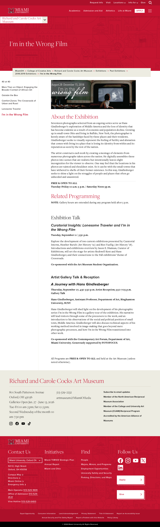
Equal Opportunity (27, 513)
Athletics (110, 11)
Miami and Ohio (52, 468)
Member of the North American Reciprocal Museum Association (124, 399)
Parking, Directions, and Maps (96, 477)
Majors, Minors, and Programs (96, 464)
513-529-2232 (64, 392)
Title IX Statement (106, 513)
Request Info (96, 2)
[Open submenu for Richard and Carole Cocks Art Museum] (44, 19)
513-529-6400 (28, 501)
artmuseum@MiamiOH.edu (73, 398)
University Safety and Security (96, 473)
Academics (74, 11)
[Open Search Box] (150, 2)
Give (143, 2)
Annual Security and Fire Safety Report (57, 518)
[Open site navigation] (150, 11)
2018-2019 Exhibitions (25, 74)
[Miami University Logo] (18, 10)
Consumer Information (47, 513)
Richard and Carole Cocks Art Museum (21, 20)
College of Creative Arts (39, 71)
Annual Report (51, 464)
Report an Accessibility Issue (128, 513)
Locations (119, 2)
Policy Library (112, 518)
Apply (139, 10)
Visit (108, 2)
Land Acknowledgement (68, 513)
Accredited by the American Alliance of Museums (122, 418)
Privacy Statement (88, 513)
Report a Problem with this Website (90, 518)
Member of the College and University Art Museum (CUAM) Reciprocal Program (124, 408)
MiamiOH (19, 71)
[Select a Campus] (25, 460)
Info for (132, 2)
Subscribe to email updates (117, 392)
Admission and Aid (93, 11)
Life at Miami (124, 11)
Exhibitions (101, 71)
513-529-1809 (30, 490)
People (84, 460)
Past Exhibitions (117, 71)
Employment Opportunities (94, 468)
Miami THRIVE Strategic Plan (59, 460)
